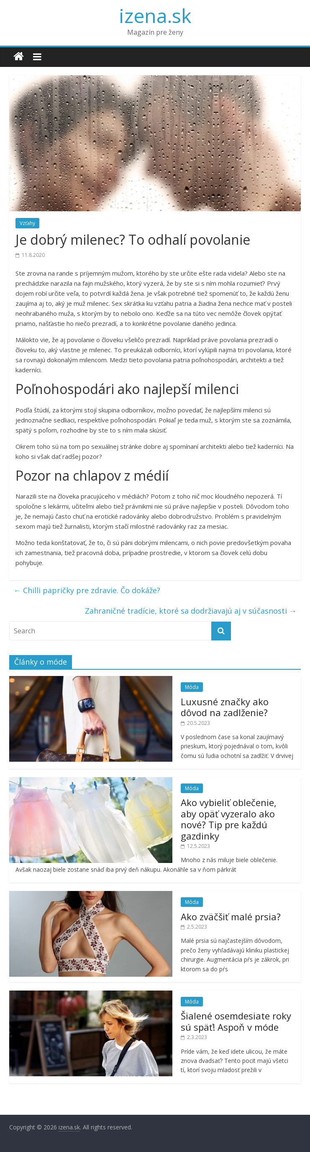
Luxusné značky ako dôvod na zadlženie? (225, 707)
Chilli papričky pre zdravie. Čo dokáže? (86, 590)
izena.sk (155, 15)
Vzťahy (27, 223)
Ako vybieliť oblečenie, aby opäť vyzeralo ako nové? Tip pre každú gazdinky (229, 819)
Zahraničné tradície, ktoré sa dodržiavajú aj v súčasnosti (191, 611)
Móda (192, 687)
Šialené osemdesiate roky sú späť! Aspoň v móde (236, 1021)
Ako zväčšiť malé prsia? (231, 916)
